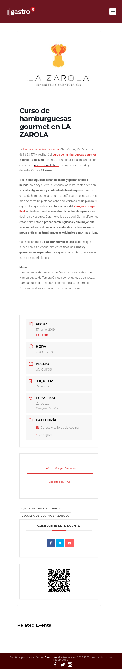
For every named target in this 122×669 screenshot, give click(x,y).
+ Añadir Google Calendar (60, 468)
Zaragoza (44, 435)
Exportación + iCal (60, 481)
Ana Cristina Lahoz (44, 508)
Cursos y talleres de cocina (57, 427)
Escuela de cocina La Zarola (45, 515)
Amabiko (51, 657)
